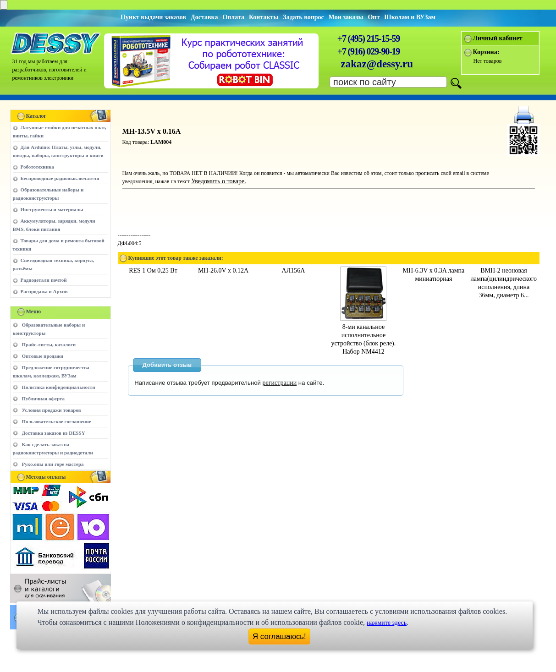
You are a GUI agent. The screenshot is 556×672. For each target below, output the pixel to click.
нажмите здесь (387, 622)
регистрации (280, 382)
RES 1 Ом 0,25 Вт (153, 270)
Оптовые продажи (43, 356)
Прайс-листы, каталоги (49, 344)
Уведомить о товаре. (218, 181)
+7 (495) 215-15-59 (368, 38)
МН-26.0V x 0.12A (223, 270)
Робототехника (37, 166)
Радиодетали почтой (44, 280)
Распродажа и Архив (44, 291)
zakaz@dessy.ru (377, 64)
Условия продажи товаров (51, 410)
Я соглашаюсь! (279, 636)
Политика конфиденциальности (58, 387)
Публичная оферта (43, 398)
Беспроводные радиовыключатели (60, 178)
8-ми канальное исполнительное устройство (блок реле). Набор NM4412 (363, 335)
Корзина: (486, 52)
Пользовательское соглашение (56, 421)
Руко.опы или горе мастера (53, 464)
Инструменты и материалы (52, 209)
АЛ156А (293, 270)
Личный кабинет (498, 38)
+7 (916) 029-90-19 (368, 51)
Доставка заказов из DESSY (53, 433)
